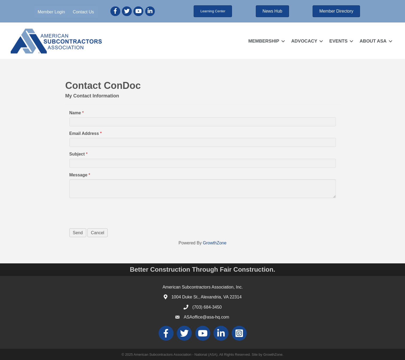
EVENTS (338, 41)
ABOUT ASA (373, 41)
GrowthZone (214, 243)
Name (75, 113)
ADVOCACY (304, 41)
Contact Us (83, 12)
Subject (77, 154)
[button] (213, 11)
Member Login (51, 12)
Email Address (84, 133)
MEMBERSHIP (263, 41)
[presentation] (110, 212)
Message (78, 175)
